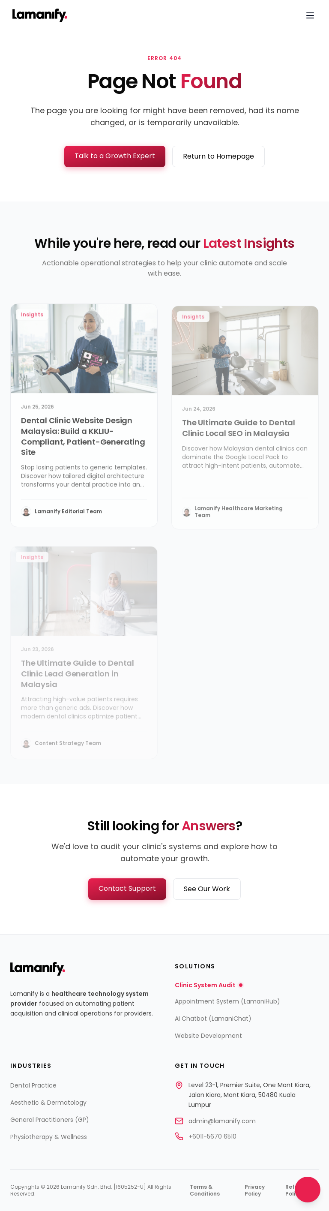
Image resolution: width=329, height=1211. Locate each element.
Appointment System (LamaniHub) (227, 1001)
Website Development (208, 1035)
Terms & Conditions (205, 1190)
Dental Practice (33, 1085)
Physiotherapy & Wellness (48, 1137)
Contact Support (127, 888)
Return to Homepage (218, 156)
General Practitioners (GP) (49, 1119)
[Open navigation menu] (310, 15)
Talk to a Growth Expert (115, 156)
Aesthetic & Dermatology (48, 1102)
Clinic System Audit (208, 985)
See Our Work (207, 889)
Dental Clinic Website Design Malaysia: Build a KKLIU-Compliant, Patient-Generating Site (83, 441)
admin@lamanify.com (222, 1121)
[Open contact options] (307, 1189)
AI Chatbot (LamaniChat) (213, 1018)
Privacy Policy (255, 1190)
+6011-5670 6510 (212, 1136)
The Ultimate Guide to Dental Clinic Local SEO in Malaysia (238, 434)
